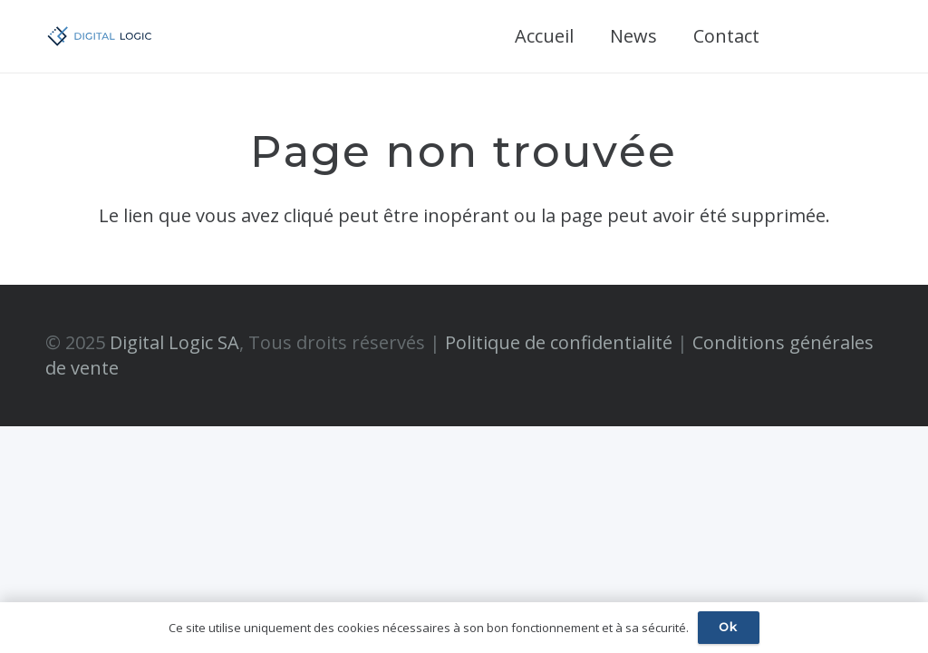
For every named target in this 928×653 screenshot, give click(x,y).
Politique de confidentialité (558, 342)
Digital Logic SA (174, 342)
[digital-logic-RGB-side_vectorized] (99, 36)
